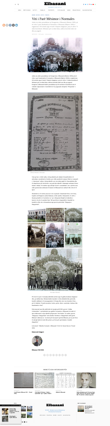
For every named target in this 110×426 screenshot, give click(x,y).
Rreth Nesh (42, 415)
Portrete (51, 10)
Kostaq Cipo (58, 411)
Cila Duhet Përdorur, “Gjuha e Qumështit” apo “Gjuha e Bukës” (43, 393)
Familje (42, 10)
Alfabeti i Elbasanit (60, 392)
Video (68, 10)
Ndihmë (55, 415)
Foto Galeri (61, 10)
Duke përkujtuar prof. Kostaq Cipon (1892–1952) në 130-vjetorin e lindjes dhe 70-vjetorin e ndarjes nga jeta (86, 393)
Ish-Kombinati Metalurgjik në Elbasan (88, 407)
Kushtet (60, 415)
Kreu (19, 10)
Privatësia (49, 415)
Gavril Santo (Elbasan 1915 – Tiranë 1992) (23, 393)
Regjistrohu (76, 10)
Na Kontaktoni (66, 415)
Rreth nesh (27, 10)
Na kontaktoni (87, 10)
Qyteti (35, 10)
